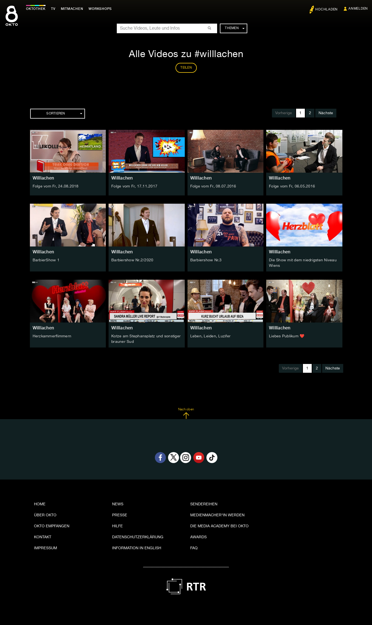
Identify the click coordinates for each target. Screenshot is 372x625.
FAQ (194, 548)
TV (53, 9)
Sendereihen (203, 504)
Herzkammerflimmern (52, 336)
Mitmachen (72, 9)
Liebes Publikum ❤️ (286, 336)
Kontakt (42, 537)
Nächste (326, 113)
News (117, 504)
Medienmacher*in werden (217, 515)
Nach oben (186, 413)
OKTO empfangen (51, 526)
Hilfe (117, 526)
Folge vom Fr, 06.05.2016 (292, 186)
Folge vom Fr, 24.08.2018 (56, 186)
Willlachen (43, 178)
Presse (119, 515)
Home (40, 504)
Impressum (45, 548)
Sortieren (64, 113)
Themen (234, 28)
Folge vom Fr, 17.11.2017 (134, 186)
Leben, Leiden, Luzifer (210, 336)
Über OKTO (45, 515)
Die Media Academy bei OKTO (219, 526)
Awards (198, 537)
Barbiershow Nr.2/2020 (132, 260)
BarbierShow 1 (46, 260)
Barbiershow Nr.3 (206, 260)
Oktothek (36, 9)
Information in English (136, 548)
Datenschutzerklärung (137, 537)
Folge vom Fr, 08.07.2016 (213, 186)
